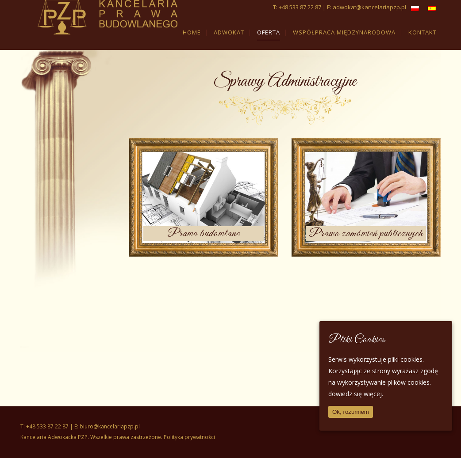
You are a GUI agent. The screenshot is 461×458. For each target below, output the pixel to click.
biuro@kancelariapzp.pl (110, 426)
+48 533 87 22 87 (300, 7)
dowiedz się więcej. (355, 394)
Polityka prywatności (189, 437)
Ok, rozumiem (350, 412)
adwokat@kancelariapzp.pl (369, 7)
